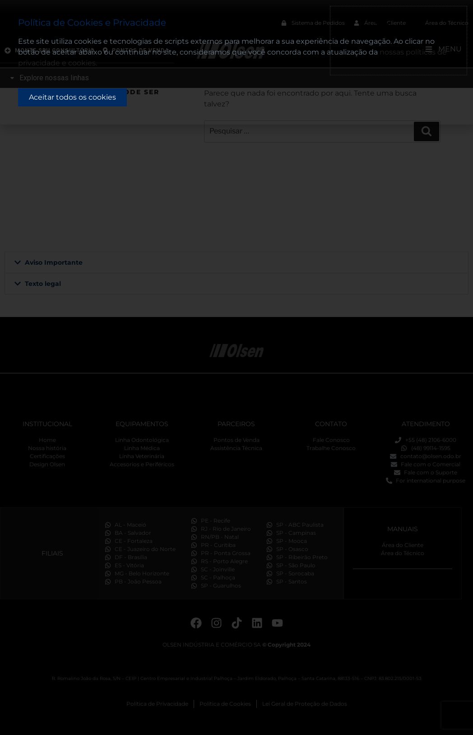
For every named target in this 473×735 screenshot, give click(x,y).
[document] (236, 367)
